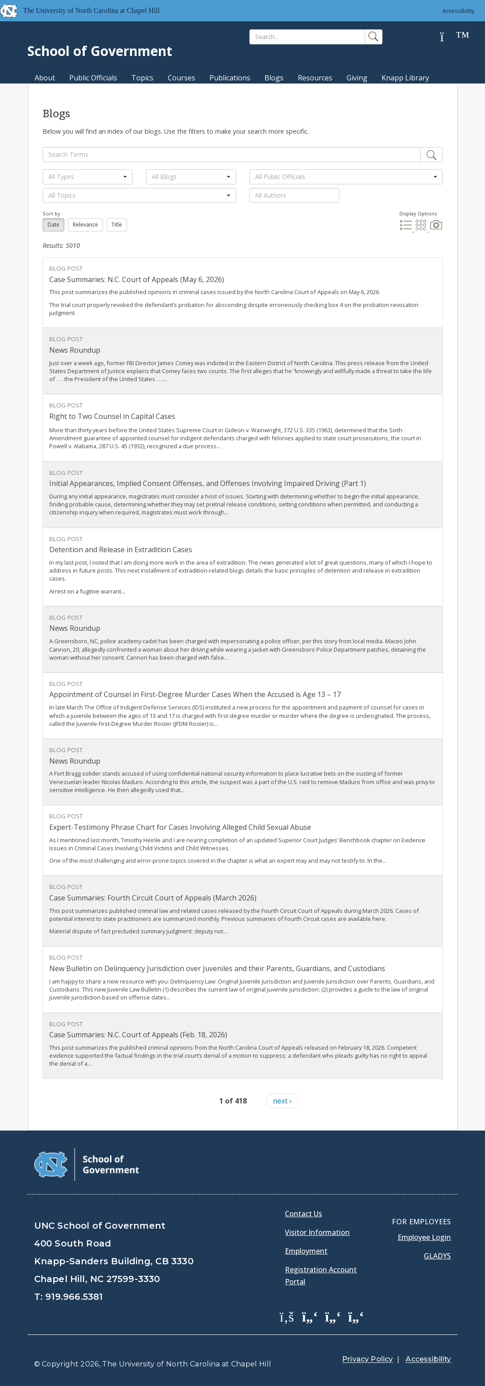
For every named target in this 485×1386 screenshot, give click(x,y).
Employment (306, 1251)
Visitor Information (317, 1232)
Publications (229, 78)
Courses (181, 78)
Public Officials (93, 78)
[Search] (307, 36)
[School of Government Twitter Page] (310, 1316)
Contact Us (303, 1214)
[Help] (448, 37)
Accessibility (458, 11)
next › (282, 1101)
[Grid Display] (422, 229)
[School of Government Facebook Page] (287, 1316)
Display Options (418, 213)
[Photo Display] (436, 229)
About (45, 78)
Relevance (85, 224)
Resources (315, 78)
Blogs (274, 78)
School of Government (100, 51)
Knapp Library (405, 78)
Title (116, 224)
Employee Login (424, 1237)
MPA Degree (56, 93)
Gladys (437, 1256)
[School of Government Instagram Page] (356, 1316)
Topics (142, 78)
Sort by (51, 213)
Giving (357, 78)
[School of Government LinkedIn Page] (333, 1316)
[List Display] (406, 229)
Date (53, 224)
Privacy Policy (367, 1359)
